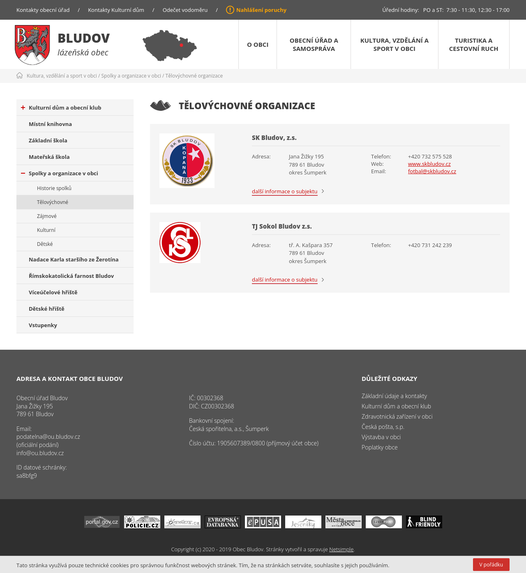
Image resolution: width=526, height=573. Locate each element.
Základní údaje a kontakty (394, 396)
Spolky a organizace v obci (131, 75)
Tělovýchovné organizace (194, 75)
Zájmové (47, 216)
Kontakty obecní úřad (42, 10)
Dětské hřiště (47, 308)
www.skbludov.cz (429, 163)
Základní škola (48, 140)
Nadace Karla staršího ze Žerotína (74, 259)
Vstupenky (43, 325)
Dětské (45, 244)
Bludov (84, 38)
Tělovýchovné (52, 202)
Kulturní (46, 230)
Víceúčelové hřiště (53, 292)
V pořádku (491, 564)
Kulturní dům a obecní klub (61, 107)
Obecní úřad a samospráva (314, 44)
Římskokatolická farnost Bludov (71, 276)
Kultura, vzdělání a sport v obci (394, 44)
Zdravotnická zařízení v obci (397, 416)
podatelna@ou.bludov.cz (48, 436)
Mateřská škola (49, 156)
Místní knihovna (50, 124)
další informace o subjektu (285, 191)
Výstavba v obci (381, 437)
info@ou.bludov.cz (40, 453)
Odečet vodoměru (185, 10)
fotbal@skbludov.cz (432, 171)
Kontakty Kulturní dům (116, 10)
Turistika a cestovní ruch (473, 44)
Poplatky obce (380, 447)
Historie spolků (54, 188)
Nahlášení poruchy (261, 10)
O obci (257, 44)
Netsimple (341, 549)
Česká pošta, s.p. (383, 427)
